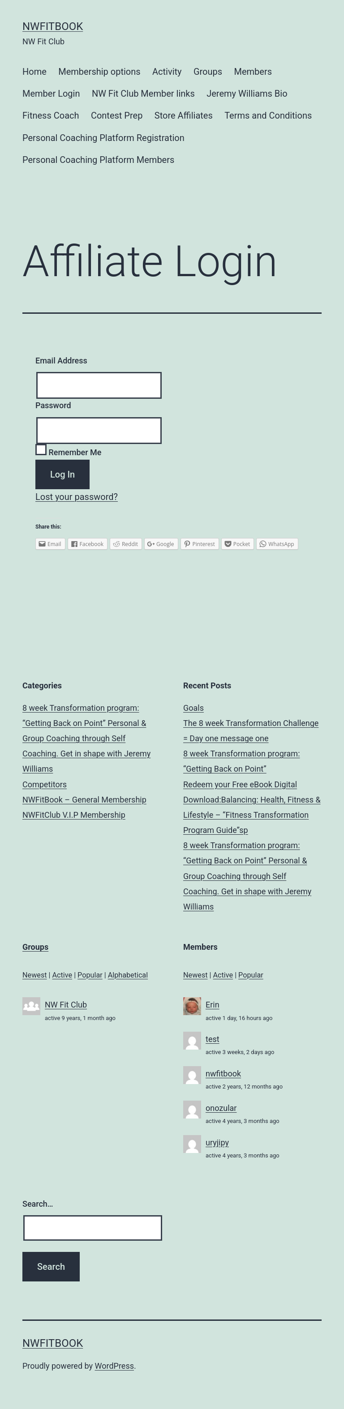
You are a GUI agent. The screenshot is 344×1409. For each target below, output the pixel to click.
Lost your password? (76, 496)
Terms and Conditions (268, 115)
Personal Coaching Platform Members (98, 159)
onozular (221, 1108)
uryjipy (217, 1142)
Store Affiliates (184, 115)
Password (53, 405)
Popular (90, 975)
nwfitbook (223, 1073)
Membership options (99, 71)
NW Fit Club (66, 1004)
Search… (37, 1203)
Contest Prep (117, 115)
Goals (193, 708)
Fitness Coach (50, 115)
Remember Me (68, 452)
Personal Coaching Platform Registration (103, 137)
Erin (212, 1004)
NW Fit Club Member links (143, 93)
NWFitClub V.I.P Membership (73, 815)
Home (34, 71)
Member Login (51, 93)
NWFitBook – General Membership (84, 799)
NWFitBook (52, 26)
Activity (166, 71)
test (212, 1039)
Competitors (44, 784)
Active (62, 975)
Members (253, 71)
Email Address (61, 360)
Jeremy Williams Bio (246, 93)
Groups (208, 71)
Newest (34, 975)
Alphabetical (128, 975)
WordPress (114, 1366)
